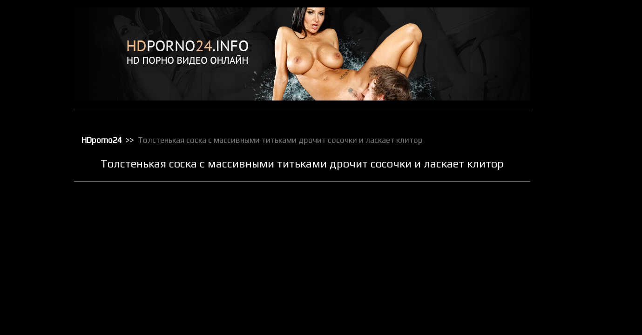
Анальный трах (576, 37)
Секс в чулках (574, 267)
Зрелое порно (575, 98)
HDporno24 (102, 139)
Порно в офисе (576, 183)
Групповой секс (577, 74)
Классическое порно (583, 122)
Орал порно (572, 158)
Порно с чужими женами (589, 231)
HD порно (568, 25)
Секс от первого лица (585, 304)
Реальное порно (578, 255)
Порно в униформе (581, 195)
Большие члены (577, 62)
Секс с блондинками (583, 328)
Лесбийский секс (578, 134)
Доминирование (578, 86)
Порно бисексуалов (582, 171)
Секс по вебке (575, 316)
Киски (564, 110)
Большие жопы (575, 50)
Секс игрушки (574, 291)
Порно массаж (575, 207)
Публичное (571, 243)
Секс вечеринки (577, 279)
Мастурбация (574, 146)
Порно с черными (579, 219)
